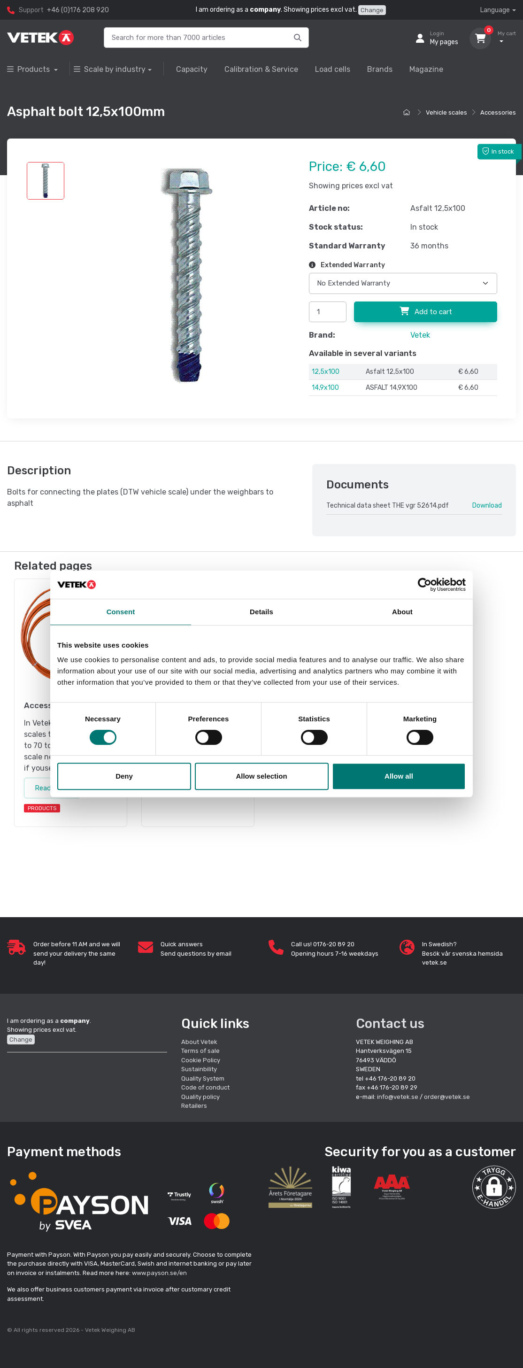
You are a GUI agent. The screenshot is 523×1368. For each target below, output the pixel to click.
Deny (124, 776)
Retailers (194, 1105)
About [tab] (402, 612)
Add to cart (426, 311)
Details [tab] (261, 612)
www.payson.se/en (159, 1272)
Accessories (498, 112)
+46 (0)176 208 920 (78, 10)
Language (495, 10)
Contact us (390, 1023)
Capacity (192, 69)
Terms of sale (200, 1050)
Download (487, 506)
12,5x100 (325, 372)
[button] (494, 1187)
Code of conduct (205, 1087)
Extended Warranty (347, 265)
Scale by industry (110, 69)
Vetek (420, 335)
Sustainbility (199, 1069)
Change (372, 10)
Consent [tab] (121, 612)
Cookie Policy (200, 1060)
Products (29, 69)
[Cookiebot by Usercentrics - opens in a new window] (425, 585)
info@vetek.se (397, 1096)
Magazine (426, 69)
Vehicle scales (446, 112)
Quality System (202, 1078)
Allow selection (261, 776)
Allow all (399, 776)
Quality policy (200, 1096)
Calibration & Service (261, 69)
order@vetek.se (447, 1096)
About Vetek (199, 1041)
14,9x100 (325, 388)
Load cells (332, 69)
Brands (379, 69)
